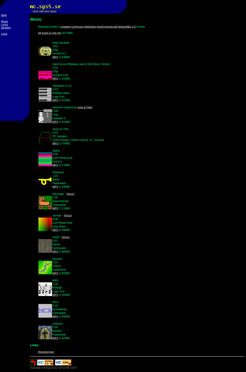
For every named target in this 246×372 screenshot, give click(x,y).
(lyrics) (70, 193)
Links (4, 33)
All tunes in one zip (49, 32)
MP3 (55, 57)
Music (4, 21)
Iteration (6, 27)
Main (4, 15)
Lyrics (4, 24)
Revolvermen (46, 351)
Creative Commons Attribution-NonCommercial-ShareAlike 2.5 (98, 26)
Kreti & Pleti (84, 107)
